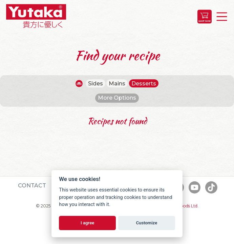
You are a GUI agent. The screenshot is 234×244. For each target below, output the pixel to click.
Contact (32, 185)
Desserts (143, 83)
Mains (117, 83)
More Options (117, 98)
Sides (95, 83)
